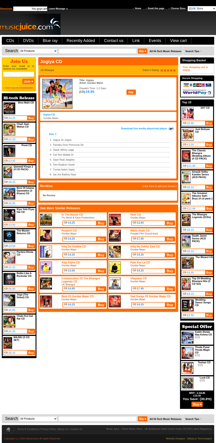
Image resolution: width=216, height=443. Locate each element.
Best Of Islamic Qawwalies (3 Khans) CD (25, 191)
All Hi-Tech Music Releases (166, 51)
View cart (178, 40)
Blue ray (50, 40)
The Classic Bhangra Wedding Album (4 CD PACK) (201, 154)
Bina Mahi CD (26, 102)
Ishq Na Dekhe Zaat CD (145, 246)
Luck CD (205, 377)
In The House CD (72, 214)
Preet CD (26, 145)
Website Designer (175, 438)
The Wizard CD (204, 257)
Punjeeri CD (69, 230)
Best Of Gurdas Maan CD (77, 296)
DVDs (28, 40)
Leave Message (57, 8)
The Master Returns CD (23, 232)
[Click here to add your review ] (159, 186)
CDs (10, 40)
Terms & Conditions (27, 429)
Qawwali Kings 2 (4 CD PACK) (23, 168)
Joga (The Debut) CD (23, 296)
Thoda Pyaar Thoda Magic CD (202, 350)
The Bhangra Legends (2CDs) (201, 215)
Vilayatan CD (138, 278)
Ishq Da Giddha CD (73, 246)
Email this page (156, 8)
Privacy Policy (48, 429)
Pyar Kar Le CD (140, 262)
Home (138, 8)
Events (155, 40)
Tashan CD (204, 362)
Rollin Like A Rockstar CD (24, 274)
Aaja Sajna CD (70, 262)
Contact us (113, 40)
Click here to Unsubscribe (19, 87)
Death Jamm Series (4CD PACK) (199, 238)
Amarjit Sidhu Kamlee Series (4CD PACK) (200, 174)
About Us (63, 429)
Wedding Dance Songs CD (203, 302)
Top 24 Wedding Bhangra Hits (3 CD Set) (201, 281)
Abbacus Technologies (199, 438)
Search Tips (192, 51)
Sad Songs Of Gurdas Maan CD (150, 296)
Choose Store (178, 8)
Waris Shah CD (140, 230)
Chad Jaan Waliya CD (23, 125)
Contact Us (76, 429)
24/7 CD (204, 107)
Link (136, 40)
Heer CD (135, 214)
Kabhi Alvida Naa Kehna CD (203, 333)
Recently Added (81, 40)
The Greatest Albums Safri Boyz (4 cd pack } (202, 196)
